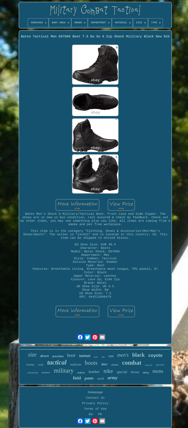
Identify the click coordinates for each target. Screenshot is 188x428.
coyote (155, 355)
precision (58, 356)
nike (108, 371)
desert (44, 356)
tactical (56, 362)
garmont (160, 364)
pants (89, 378)
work (100, 378)
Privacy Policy (95, 403)
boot (71, 355)
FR (100, 414)
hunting (30, 364)
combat (131, 362)
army (113, 377)
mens (157, 371)
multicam (75, 364)
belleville (148, 365)
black (138, 355)
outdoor (45, 372)
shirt (104, 364)
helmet (84, 356)
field (77, 378)
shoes (114, 364)
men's (123, 355)
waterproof (32, 372)
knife (96, 357)
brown (135, 372)
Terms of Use (95, 409)
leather (94, 371)
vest (103, 357)
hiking (146, 372)
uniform (81, 372)
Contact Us (95, 398)
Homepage (95, 392)
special (122, 372)
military (64, 370)
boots (91, 362)
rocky (41, 364)
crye (111, 356)
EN (90, 414)
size (32, 354)
